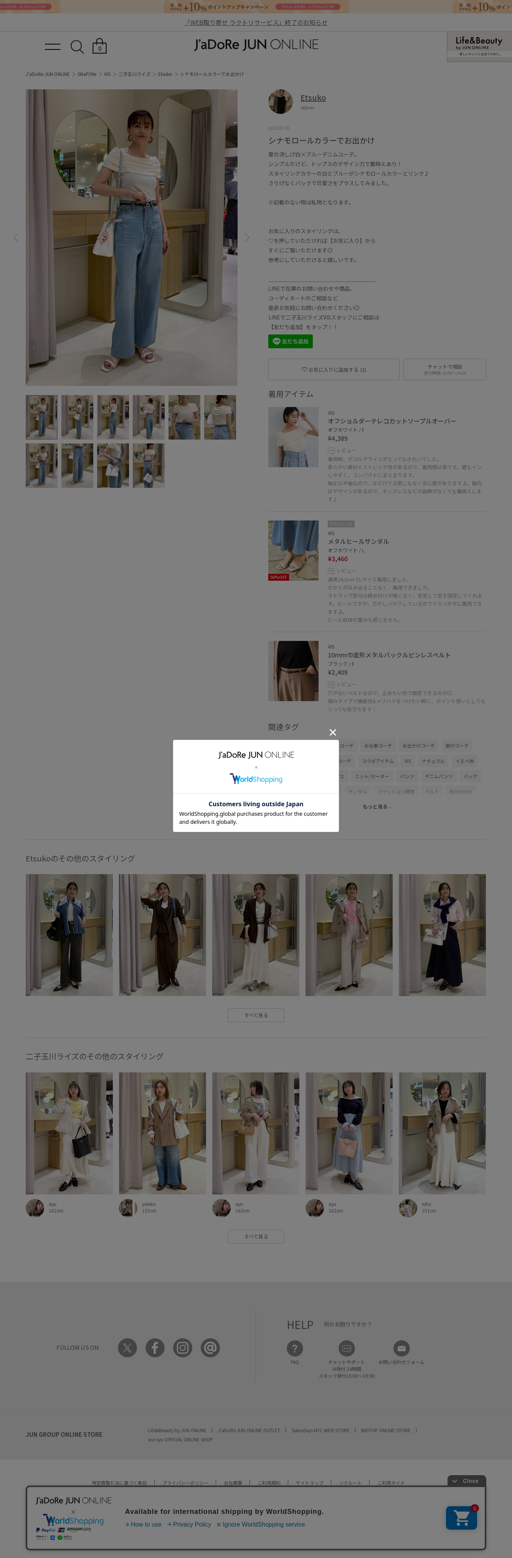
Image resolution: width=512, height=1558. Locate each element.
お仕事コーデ (378, 745)
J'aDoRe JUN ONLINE (48, 74)
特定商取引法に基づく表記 (119, 1482)
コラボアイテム (378, 761)
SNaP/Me (87, 74)
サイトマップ (310, 1482)
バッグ (470, 776)
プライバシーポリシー (185, 1482)
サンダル (357, 791)
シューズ (329, 791)
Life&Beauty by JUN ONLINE (177, 1430)
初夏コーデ (312, 745)
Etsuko (165, 74)
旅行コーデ (457, 745)
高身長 (308, 776)
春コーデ (281, 745)
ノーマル (281, 776)
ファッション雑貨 (396, 791)
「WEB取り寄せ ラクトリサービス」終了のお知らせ (256, 22)
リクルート (350, 1482)
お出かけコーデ (419, 745)
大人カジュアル (288, 761)
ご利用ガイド (391, 1482)
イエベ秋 (465, 761)
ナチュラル (433, 761)
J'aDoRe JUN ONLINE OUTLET (249, 1430)
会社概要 (233, 1482)
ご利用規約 (269, 1482)
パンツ (407, 776)
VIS (107, 74)
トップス (335, 776)
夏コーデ (344, 745)
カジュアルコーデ (333, 761)
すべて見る (256, 1015)
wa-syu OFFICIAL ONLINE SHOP (180, 1439)
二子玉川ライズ (134, 74)
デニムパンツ (439, 776)
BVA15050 (461, 791)
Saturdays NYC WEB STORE (321, 1430)
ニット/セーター (372, 776)
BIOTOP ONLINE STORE (386, 1430)
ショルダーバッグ (290, 791)
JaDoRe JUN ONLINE (256, 45)
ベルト (432, 791)
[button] (15, 237)
